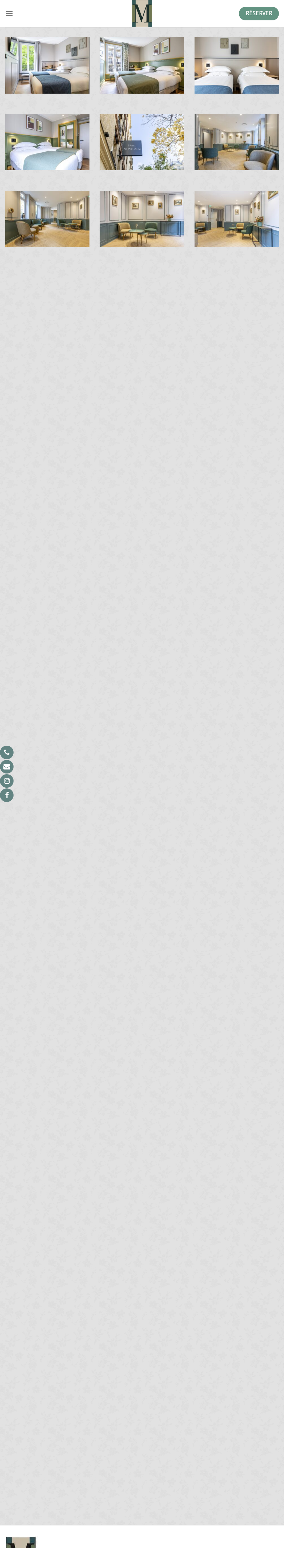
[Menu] (9, 13)
